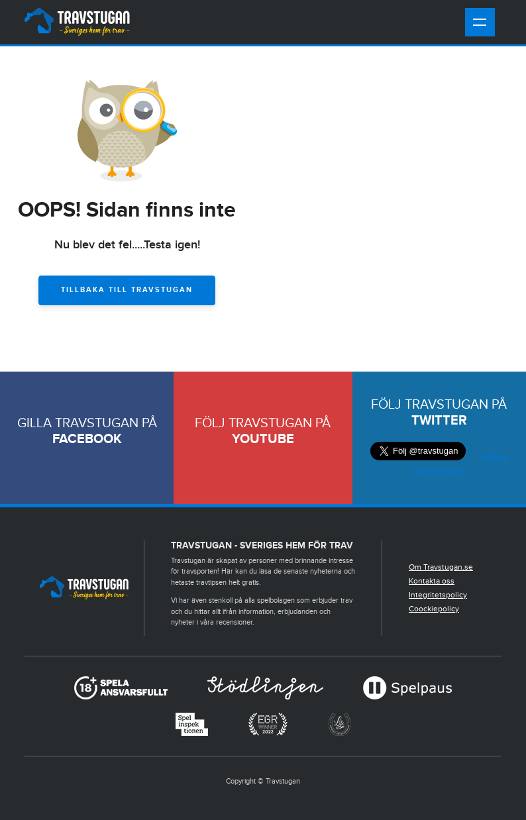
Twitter (439, 421)
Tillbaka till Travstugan (127, 289)
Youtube (263, 439)
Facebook (87, 439)
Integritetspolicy (438, 594)
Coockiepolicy (434, 608)
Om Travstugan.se (441, 567)
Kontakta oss (431, 581)
